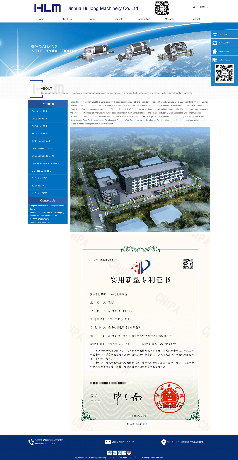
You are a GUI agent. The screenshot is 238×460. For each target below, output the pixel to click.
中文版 (202, 7)
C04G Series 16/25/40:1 (43, 148)
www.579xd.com (157, 457)
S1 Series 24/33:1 (40, 178)
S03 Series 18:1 (39, 133)
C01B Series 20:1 (40, 118)
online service (224, 51)
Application (144, 19)
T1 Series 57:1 (39, 185)
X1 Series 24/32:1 (40, 193)
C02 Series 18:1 (39, 126)
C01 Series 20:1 (39, 111)
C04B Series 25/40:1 (41, 141)
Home (41, 19)
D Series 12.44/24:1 (41, 171)
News (92, 19)
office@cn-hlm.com (42, 222)
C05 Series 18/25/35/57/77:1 (45, 163)
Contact (195, 19)
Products (118, 19)
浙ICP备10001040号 (127, 457)
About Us (67, 19)
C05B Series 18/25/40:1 (43, 156)
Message (170, 19)
